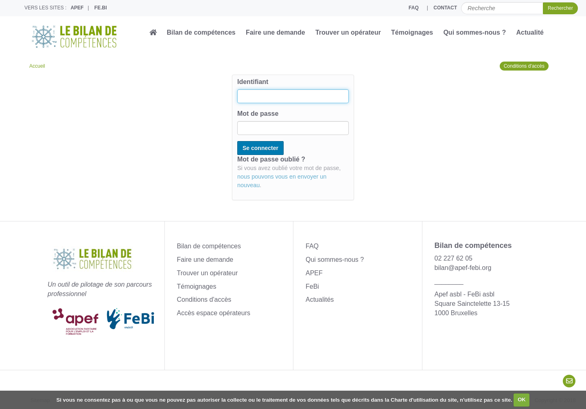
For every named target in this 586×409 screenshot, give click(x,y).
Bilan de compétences (201, 32)
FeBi (312, 286)
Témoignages (412, 32)
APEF (76, 8)
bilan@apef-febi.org (463, 267)
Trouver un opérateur (348, 32)
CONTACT (445, 8)
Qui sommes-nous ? (474, 32)
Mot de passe (257, 113)
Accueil (37, 66)
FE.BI (100, 8)
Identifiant (252, 81)
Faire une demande (275, 32)
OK (522, 399)
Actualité (530, 32)
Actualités (320, 299)
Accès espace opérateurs (214, 313)
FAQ (414, 8)
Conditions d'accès (524, 66)
